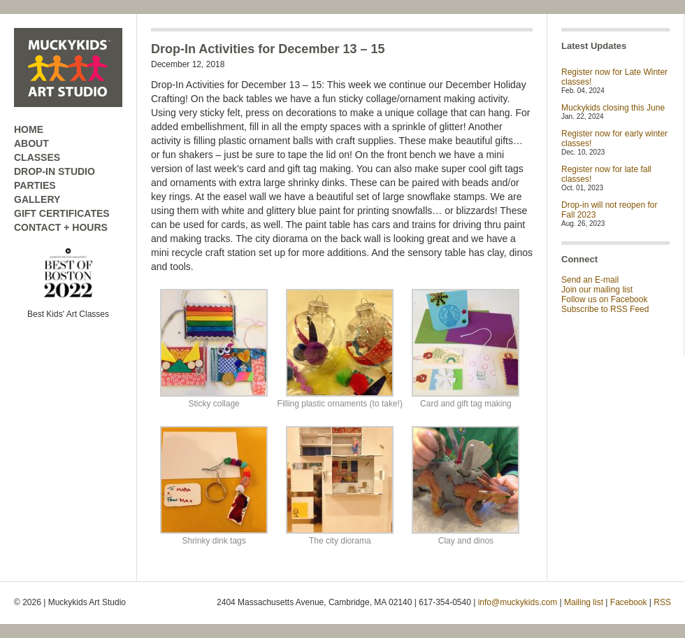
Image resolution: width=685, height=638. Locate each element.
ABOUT (31, 143)
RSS (662, 602)
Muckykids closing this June (613, 108)
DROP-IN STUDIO (54, 171)
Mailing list (583, 602)
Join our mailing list (597, 290)
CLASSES (37, 157)
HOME (28, 129)
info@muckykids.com (518, 602)
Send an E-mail (590, 280)
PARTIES (35, 185)
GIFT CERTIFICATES (62, 213)
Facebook (628, 602)
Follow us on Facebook (604, 299)
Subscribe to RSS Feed (605, 309)
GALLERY (37, 199)
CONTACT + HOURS (61, 227)
